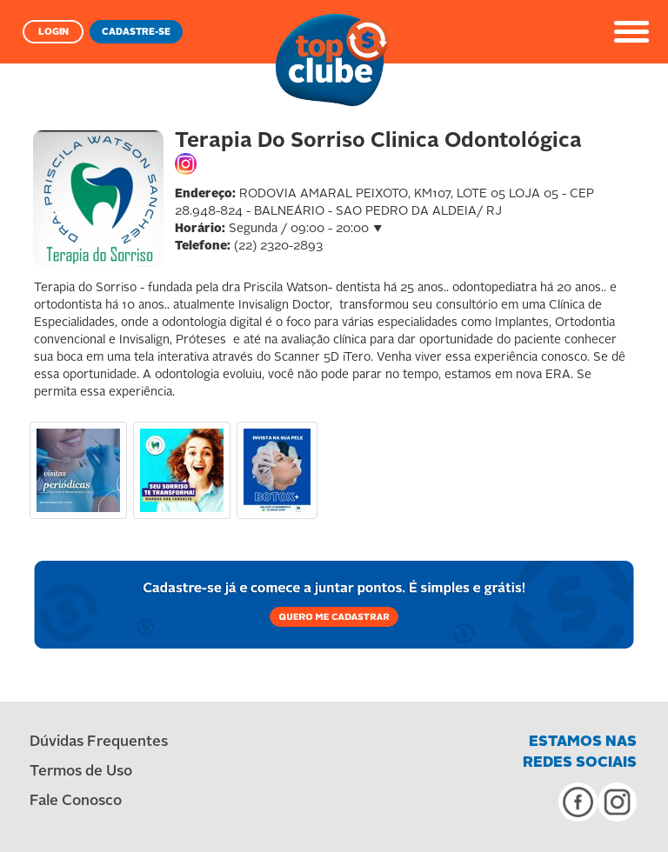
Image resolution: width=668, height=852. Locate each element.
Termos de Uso (81, 771)
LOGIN (53, 32)
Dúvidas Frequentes (99, 742)
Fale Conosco (76, 801)
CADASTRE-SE (136, 32)
